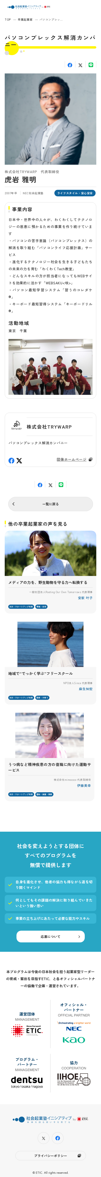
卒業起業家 (25, 19)
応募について (51, 936)
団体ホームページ (71, 459)
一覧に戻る (50, 504)
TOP (8, 19)
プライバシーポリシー (50, 1155)
